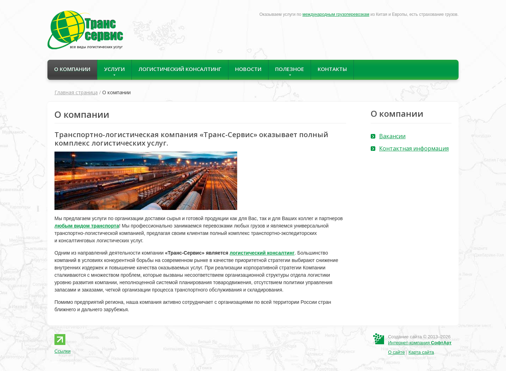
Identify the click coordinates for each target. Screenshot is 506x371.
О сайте (396, 352)
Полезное (289, 70)
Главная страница (76, 92)
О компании (72, 68)
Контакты (332, 68)
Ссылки (62, 351)
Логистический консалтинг (179, 68)
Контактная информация (414, 148)
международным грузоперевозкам (336, 14)
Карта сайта (421, 352)
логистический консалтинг (261, 253)
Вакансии (392, 136)
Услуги (114, 70)
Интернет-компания (420, 342)
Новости (248, 68)
